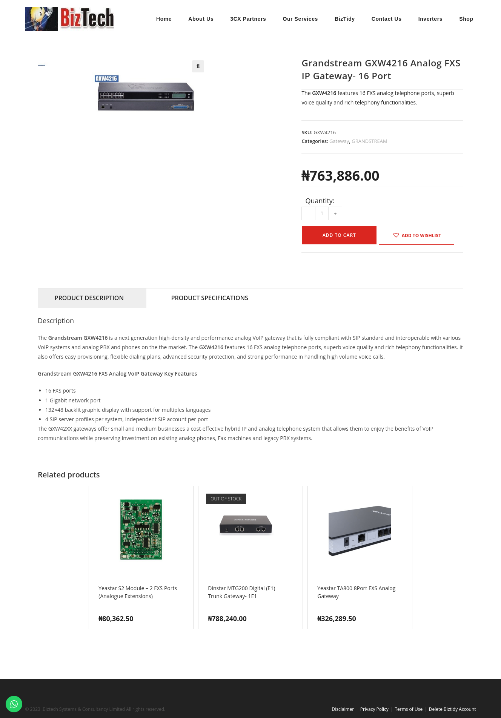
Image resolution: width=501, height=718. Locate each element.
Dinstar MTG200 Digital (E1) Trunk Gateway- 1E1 (241, 592)
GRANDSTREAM (369, 141)
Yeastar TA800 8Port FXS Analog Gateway (356, 592)
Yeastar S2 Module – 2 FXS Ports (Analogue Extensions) (137, 592)
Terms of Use (409, 709)
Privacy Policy (374, 709)
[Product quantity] (322, 213)
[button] (198, 66)
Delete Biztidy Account (452, 709)
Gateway (339, 141)
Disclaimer (343, 709)
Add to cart (339, 235)
